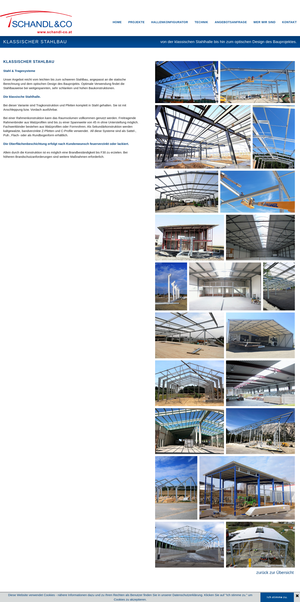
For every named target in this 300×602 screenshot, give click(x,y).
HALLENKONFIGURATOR (169, 22)
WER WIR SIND (264, 22)
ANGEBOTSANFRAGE (231, 22)
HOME (117, 22)
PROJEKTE (136, 22)
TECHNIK (201, 22)
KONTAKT (289, 22)
